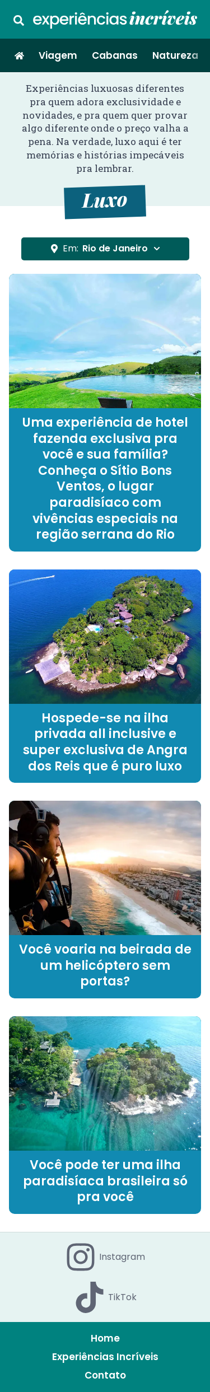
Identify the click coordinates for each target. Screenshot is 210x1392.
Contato (105, 1375)
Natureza (175, 55)
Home (105, 1338)
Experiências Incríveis (105, 1356)
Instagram (105, 1257)
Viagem (58, 55)
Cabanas (115, 55)
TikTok (105, 1297)
